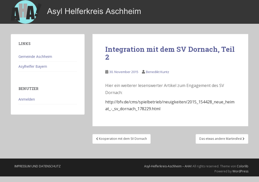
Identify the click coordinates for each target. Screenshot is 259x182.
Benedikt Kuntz (157, 72)
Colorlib (242, 166)
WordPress (240, 171)
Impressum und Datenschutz (37, 166)
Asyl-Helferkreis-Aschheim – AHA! (168, 166)
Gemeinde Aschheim (35, 56)
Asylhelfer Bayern (32, 66)
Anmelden (26, 99)
